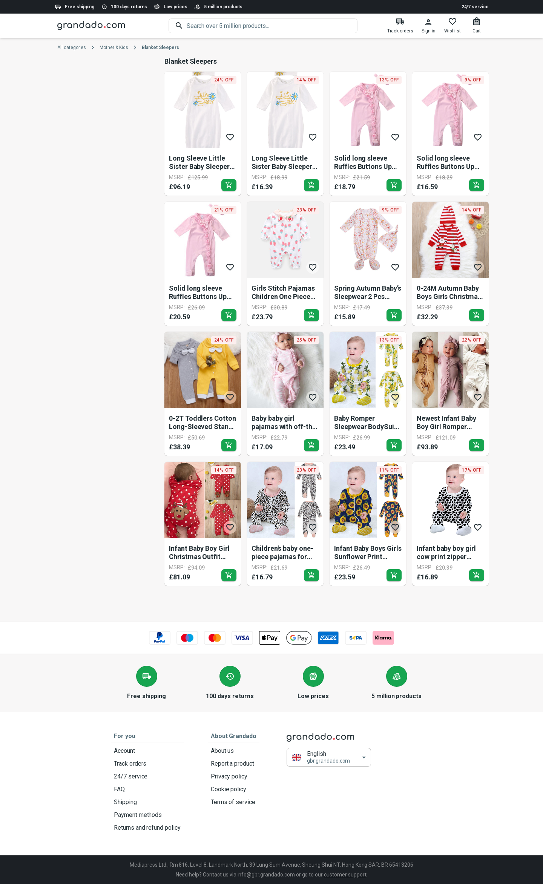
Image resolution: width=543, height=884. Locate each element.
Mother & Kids (114, 47)
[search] (272, 25)
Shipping (147, 802)
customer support (345, 875)
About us (233, 751)
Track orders (147, 763)
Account (147, 751)
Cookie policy (233, 789)
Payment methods (147, 815)
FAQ (147, 789)
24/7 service (475, 6)
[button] (329, 757)
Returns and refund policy (147, 827)
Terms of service (233, 802)
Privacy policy (233, 776)
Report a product (233, 763)
